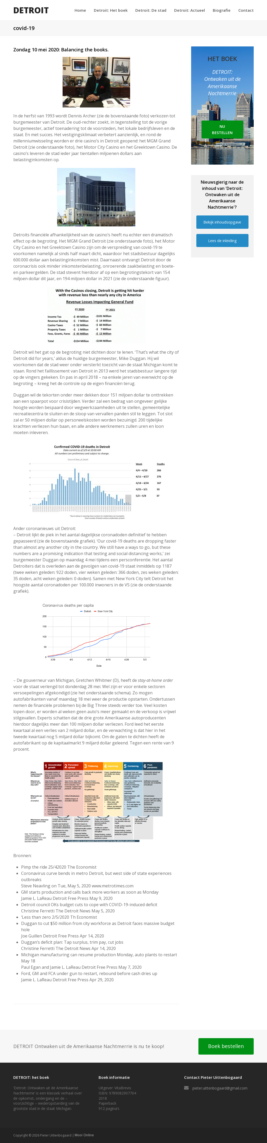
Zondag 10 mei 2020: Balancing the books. (60, 49)
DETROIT (31, 10)
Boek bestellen (226, 1046)
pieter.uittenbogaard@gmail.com (219, 1088)
